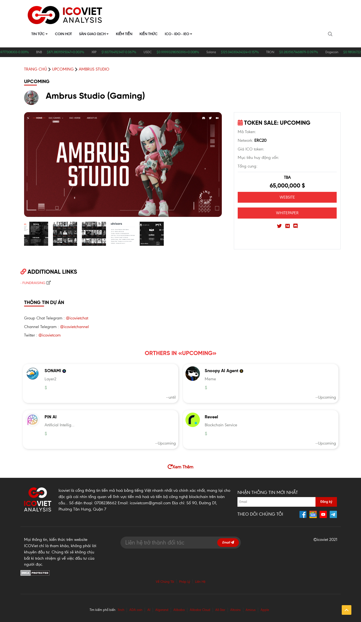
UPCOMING (63, 69)
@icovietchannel (74, 326)
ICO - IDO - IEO (177, 34)
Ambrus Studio (94, 69)
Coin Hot (63, 34)
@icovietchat (77, 318)
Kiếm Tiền (124, 34)
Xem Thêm (180, 467)
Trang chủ (35, 69)
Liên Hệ (200, 581)
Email (228, 542)
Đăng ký (326, 502)
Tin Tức (38, 34)
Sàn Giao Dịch (92, 34)
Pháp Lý (184, 581)
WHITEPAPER (287, 212)
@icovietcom (49, 335)
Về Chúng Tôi (165, 581)
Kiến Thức (148, 34)
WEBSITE (287, 197)
